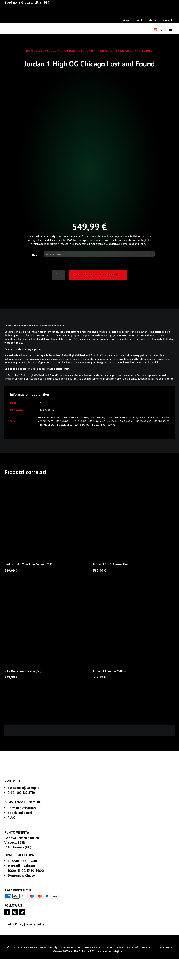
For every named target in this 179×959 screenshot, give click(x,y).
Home (30, 51)
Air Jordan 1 (67, 51)
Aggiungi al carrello (96, 275)
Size (34, 254)
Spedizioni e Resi (20, 813)
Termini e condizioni (22, 808)
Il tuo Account (151, 20)
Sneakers (46, 51)
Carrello (169, 20)
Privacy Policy (35, 925)
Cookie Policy (13, 925)
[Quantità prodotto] (57, 275)
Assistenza (131, 20)
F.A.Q (11, 818)
